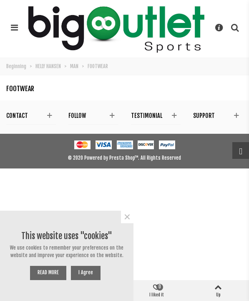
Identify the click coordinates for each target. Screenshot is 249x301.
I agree (85, 272)
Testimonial (146, 115)
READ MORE (48, 272)
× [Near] (127, 217)
